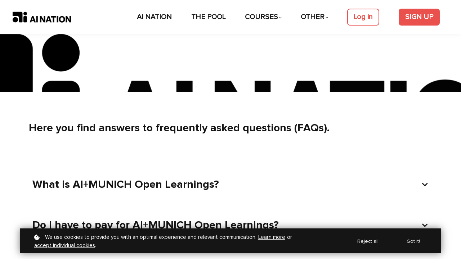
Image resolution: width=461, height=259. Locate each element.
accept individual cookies (64, 245)
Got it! (413, 241)
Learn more (271, 237)
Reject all (368, 241)
